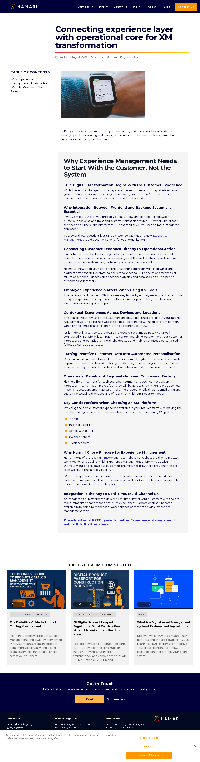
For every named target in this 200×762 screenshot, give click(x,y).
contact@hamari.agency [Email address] (19, 725)
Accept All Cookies (149, 756)
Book (90, 699)
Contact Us (186, 6)
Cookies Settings (149, 739)
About (152, 6)
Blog (167, 6)
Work (136, 6)
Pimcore (107, 457)
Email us (118, 699)
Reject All (149, 747)
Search (118, 6)
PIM (101, 6)
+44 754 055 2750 (14, 729)
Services (83, 6)
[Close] (194, 747)
